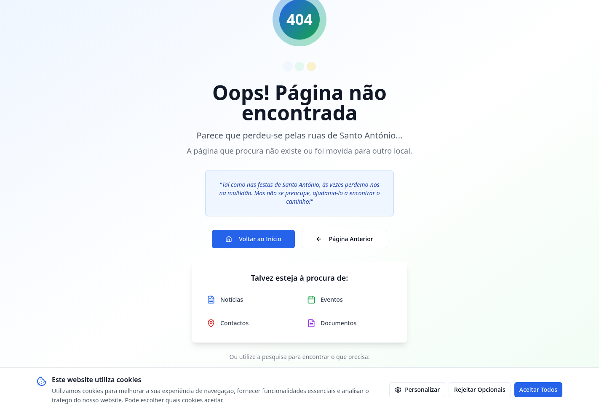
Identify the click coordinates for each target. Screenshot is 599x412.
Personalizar (417, 389)
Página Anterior (344, 239)
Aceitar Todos (538, 389)
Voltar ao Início (253, 239)
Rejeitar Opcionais (479, 389)
